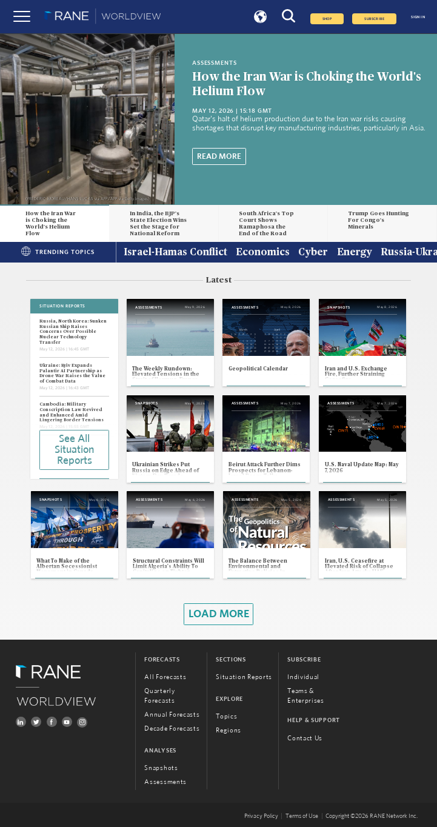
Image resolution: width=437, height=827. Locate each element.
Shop (327, 19)
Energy (354, 253)
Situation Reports (244, 677)
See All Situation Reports (74, 450)
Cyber (313, 253)
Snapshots (161, 768)
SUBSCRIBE (374, 19)
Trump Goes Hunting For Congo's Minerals (378, 220)
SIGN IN (418, 17)
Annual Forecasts (171, 714)
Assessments (165, 781)
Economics (263, 253)
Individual (303, 677)
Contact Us (304, 738)
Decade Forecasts (171, 728)
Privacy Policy (261, 816)
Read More (219, 157)
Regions (228, 730)
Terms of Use (301, 816)
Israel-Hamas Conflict (175, 253)
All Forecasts (165, 677)
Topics (226, 716)
